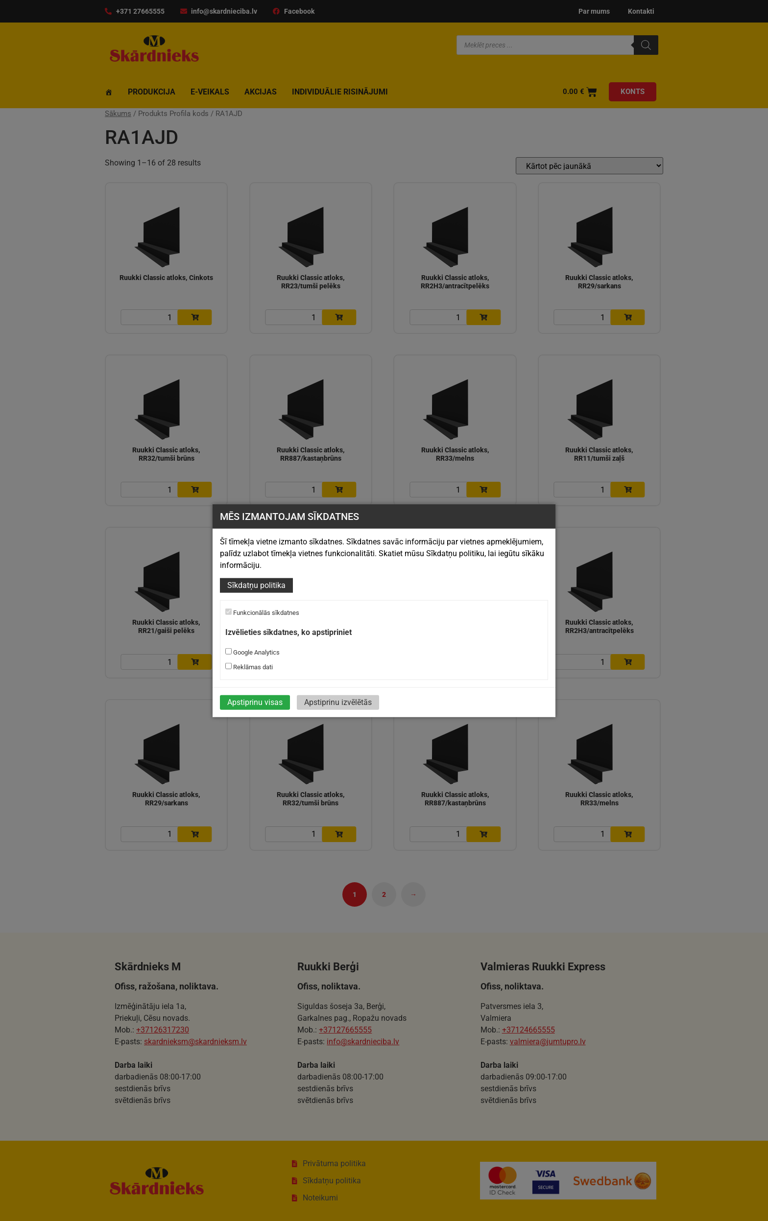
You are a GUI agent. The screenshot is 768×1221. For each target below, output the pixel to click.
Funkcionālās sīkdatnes (262, 612)
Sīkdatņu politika (256, 585)
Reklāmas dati (249, 666)
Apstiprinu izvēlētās (338, 701)
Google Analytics (252, 652)
